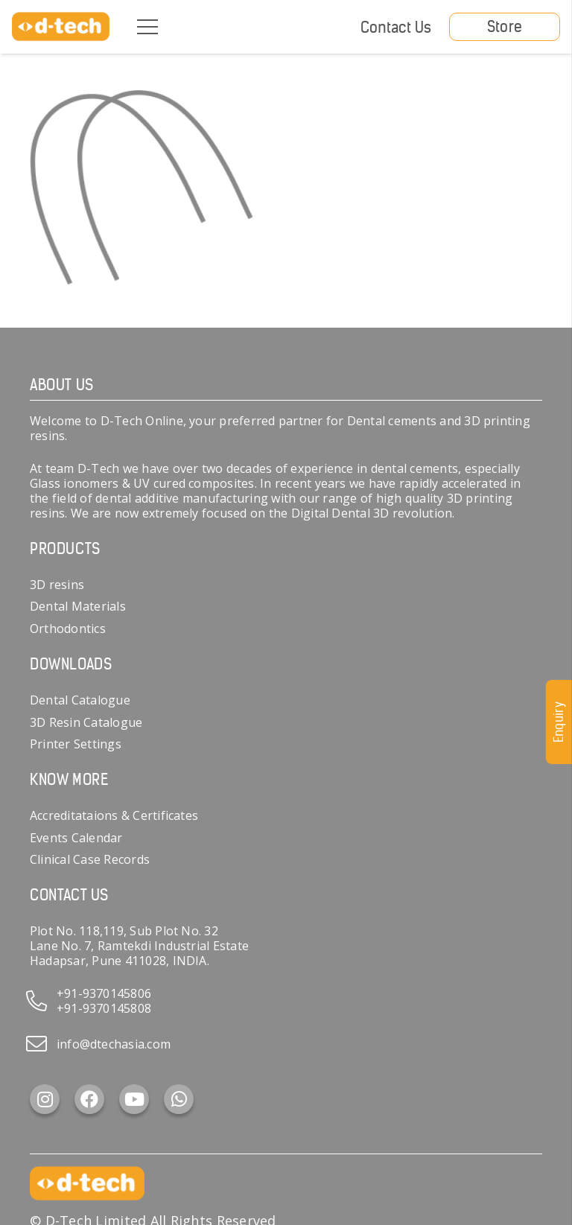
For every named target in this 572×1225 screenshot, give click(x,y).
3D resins (57, 584)
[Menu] (147, 26)
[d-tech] (60, 27)
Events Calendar (76, 838)
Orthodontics (68, 628)
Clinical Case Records (90, 859)
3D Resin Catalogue (86, 722)
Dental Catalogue (80, 700)
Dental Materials (78, 606)
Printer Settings (75, 744)
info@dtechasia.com (114, 1044)
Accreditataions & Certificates (114, 815)
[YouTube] (134, 1099)
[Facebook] (89, 1099)
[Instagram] (45, 1099)
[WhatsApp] (179, 1099)
